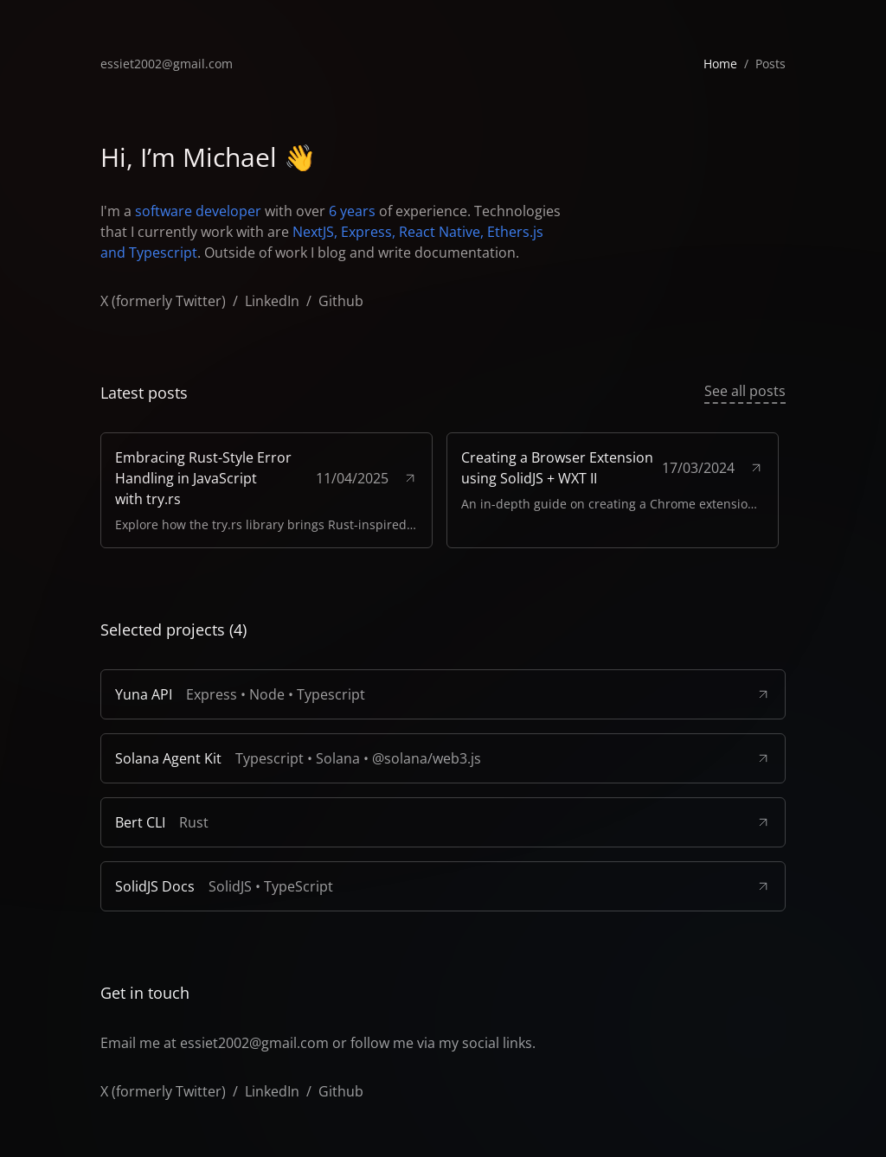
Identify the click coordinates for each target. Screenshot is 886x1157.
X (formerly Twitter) (163, 300)
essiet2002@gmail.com (166, 63)
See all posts (745, 390)
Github (340, 300)
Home (720, 63)
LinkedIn (272, 300)
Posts (770, 63)
